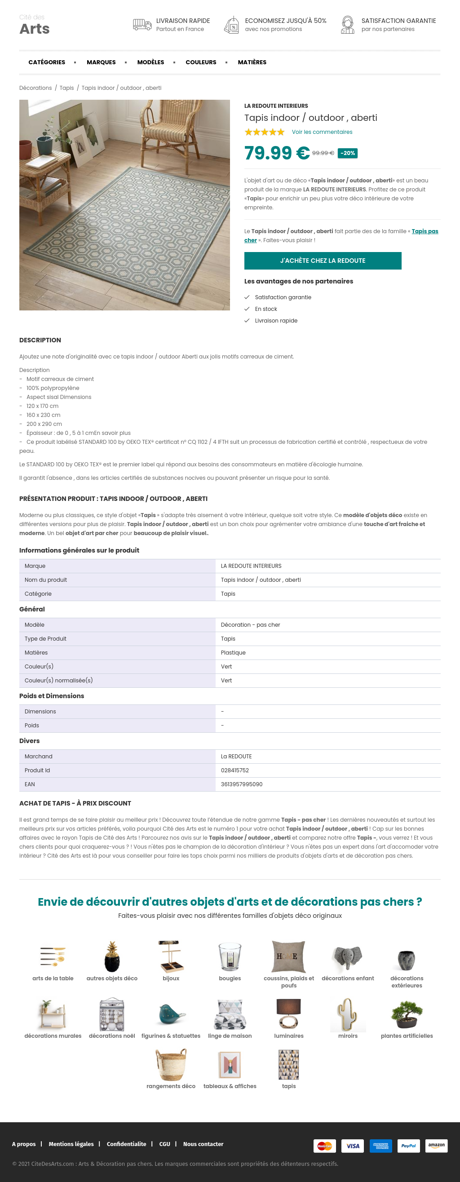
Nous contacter (203, 1144)
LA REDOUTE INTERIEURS (334, 189)
